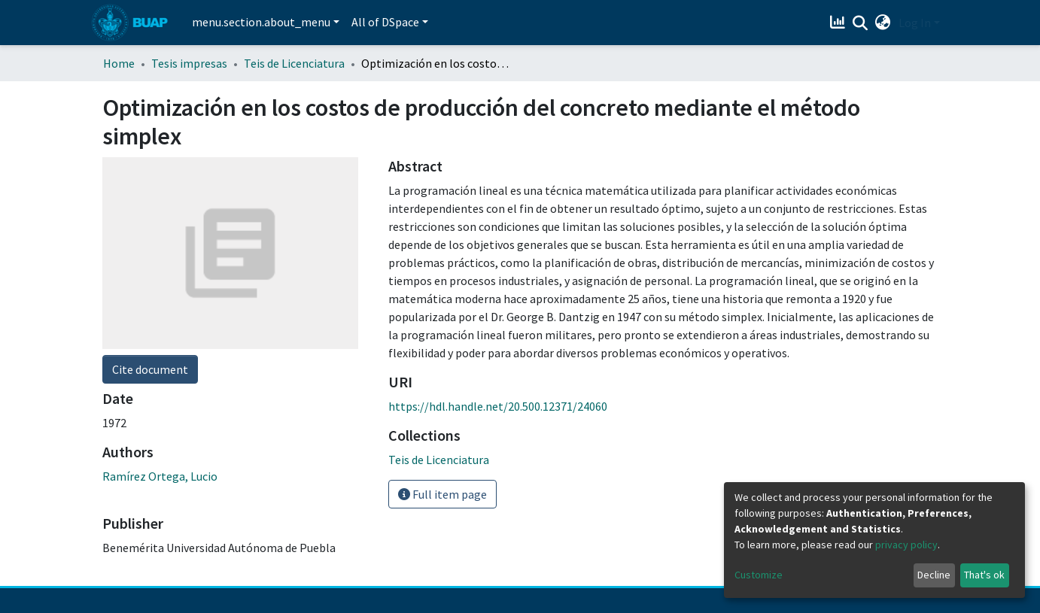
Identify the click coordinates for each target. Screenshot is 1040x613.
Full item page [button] (442, 494)
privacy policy (906, 544)
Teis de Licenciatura (294, 63)
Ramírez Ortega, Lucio (159, 476)
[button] (883, 23)
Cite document (150, 369)
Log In (915, 22)
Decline (933, 574)
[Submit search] (860, 23)
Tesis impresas (189, 63)
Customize (758, 574)
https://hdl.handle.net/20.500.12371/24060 (497, 406)
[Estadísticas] (839, 23)
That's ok (984, 574)
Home (119, 63)
